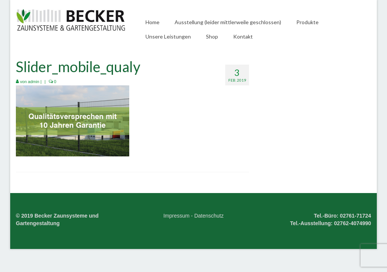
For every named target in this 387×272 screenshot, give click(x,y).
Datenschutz (209, 216)
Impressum (176, 216)
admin (33, 81)
